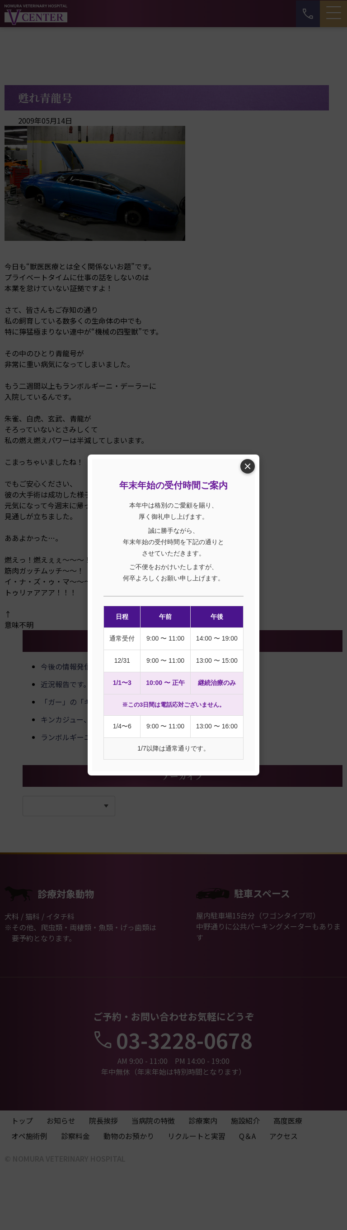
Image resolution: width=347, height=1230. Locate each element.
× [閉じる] (247, 466)
